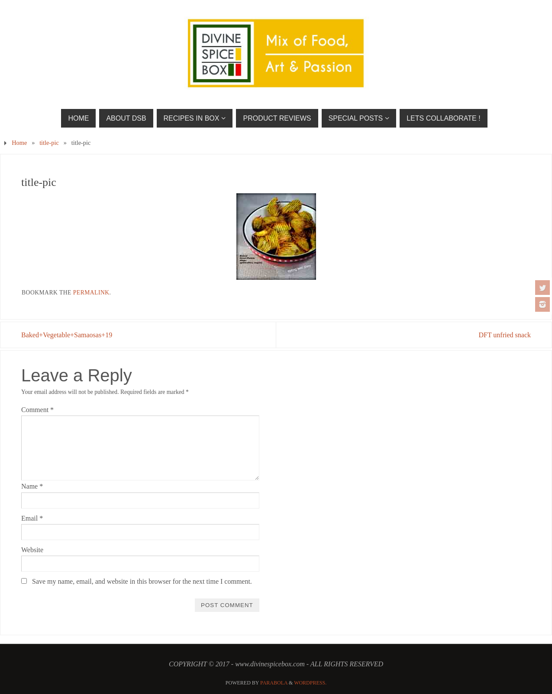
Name (32, 486)
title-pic (49, 142)
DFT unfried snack (504, 335)
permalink (91, 292)
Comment (37, 409)
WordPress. (310, 683)
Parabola (273, 683)
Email (32, 518)
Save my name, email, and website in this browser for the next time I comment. (142, 581)
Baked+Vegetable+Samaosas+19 (66, 335)
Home (19, 142)
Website (32, 549)
